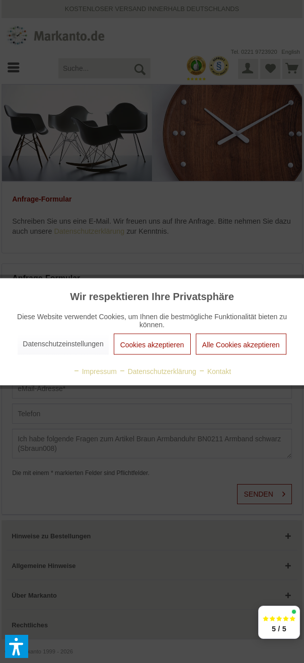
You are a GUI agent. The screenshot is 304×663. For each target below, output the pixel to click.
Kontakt (214, 371)
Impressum (95, 371)
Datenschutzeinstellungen (63, 343)
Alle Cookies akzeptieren (241, 344)
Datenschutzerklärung (157, 371)
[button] (16, 646)
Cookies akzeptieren (152, 344)
